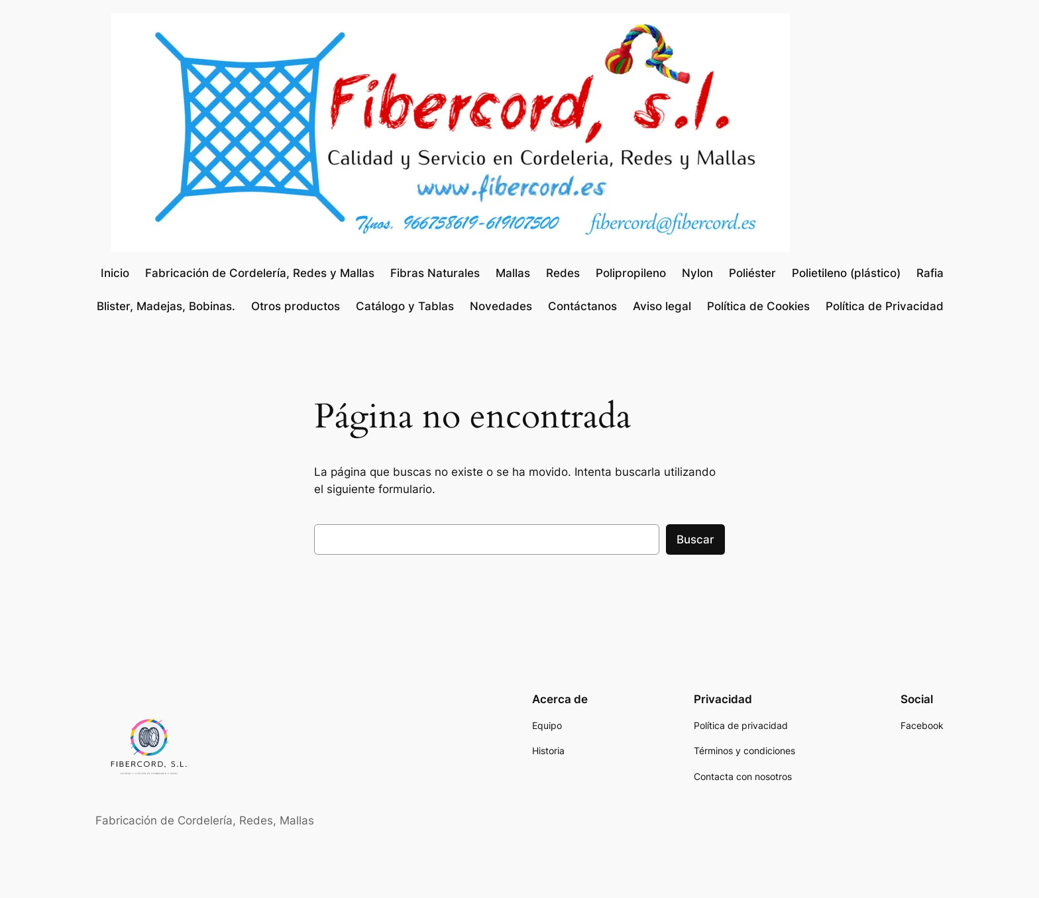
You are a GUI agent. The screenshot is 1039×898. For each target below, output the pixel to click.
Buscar (695, 539)
